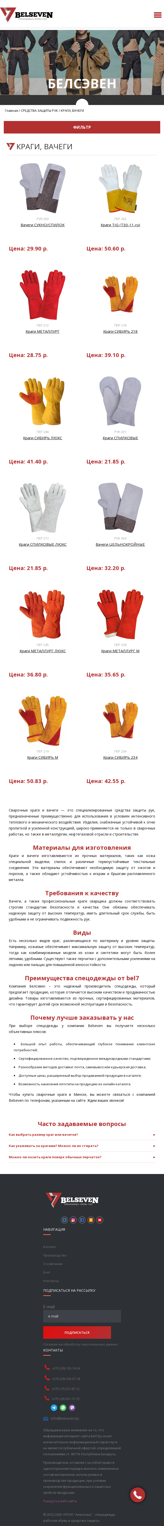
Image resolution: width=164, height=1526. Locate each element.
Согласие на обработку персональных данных (80, 1344)
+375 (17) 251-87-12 (65, 1388)
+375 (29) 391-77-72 (65, 1398)
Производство (55, 1255)
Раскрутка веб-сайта (60, 1501)
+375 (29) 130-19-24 (66, 1368)
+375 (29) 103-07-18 (66, 1378)
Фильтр (82, 127)
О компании (53, 1264)
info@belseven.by (65, 1418)
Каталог (49, 1246)
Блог (46, 1272)
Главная (11, 110)
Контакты (51, 1280)
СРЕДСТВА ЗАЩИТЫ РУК (39, 110)
